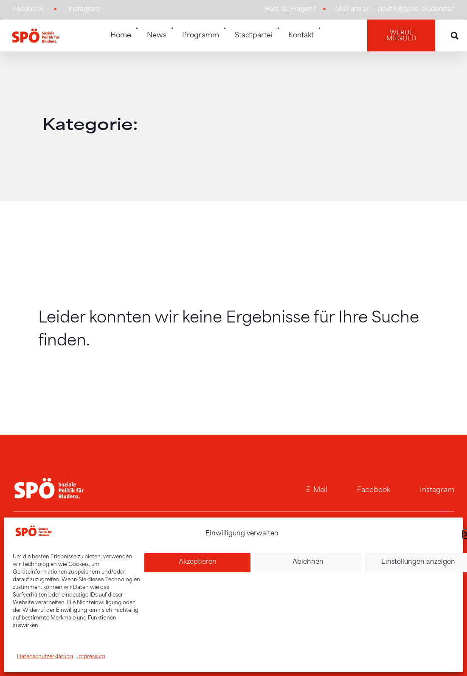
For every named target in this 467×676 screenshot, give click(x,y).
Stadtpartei (257, 31)
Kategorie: (90, 126)
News (160, 31)
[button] (454, 35)
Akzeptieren (198, 562)
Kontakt (304, 31)
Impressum (91, 656)
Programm (204, 31)
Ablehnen (308, 562)
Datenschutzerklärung (45, 656)
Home (124, 31)
